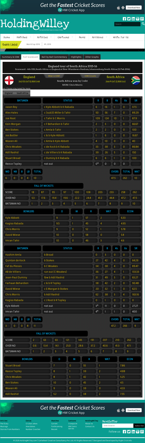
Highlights (76, 57)
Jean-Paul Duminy (16, 277)
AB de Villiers (13, 271)
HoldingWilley (34, 24)
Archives (97, 37)
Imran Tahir (12, 311)
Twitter (129, 18)
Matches (22, 37)
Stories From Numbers (10, 429)
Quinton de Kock (15, 260)
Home (7, 37)
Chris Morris (12, 294)
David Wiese (12, 288)
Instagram (137, 18)
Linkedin (133, 18)
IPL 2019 (47, 44)
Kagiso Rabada (14, 300)
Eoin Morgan (13, 124)
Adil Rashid (12, 152)
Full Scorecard (30, 57)
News (82, 37)
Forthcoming (56, 426)
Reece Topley (13, 163)
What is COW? (54, 76)
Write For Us (121, 37)
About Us (89, 424)
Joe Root (10, 118)
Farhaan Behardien (16, 283)
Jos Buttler (11, 135)
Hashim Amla (13, 254)
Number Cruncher (33, 429)
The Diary (4, 424)
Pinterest (142, 431)
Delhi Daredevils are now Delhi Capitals (48, 50)
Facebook (124, 18)
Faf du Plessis (13, 266)
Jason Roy (11, 107)
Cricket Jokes (31, 424)
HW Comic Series (72, 427)
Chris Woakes (13, 146)
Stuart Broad (12, 158)
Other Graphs (92, 57)
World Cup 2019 (33, 44)
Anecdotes (30, 426)
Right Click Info (125, 440)
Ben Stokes (11, 129)
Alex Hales (11, 112)
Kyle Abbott (12, 305)
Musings (4, 426)
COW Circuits (90, 76)
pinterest (142, 18)
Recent (54, 429)
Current (54, 424)
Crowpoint (72, 424)
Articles (42, 37)
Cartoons (63, 37)
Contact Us (89, 426)
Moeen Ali (11, 141)
